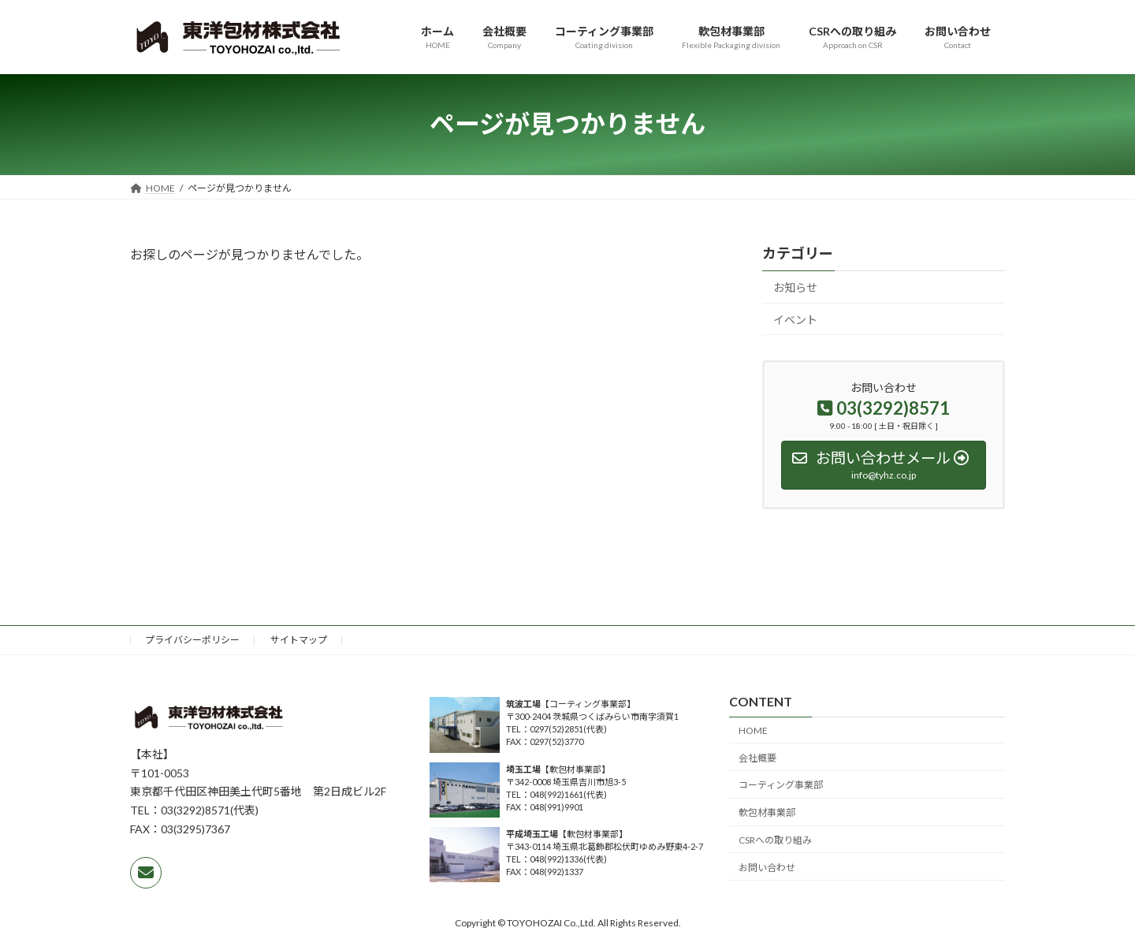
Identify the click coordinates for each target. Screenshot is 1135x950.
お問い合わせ (767, 867)
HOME (753, 730)
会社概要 (757, 757)
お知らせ (795, 287)
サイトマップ (298, 640)
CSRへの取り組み (775, 840)
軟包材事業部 (767, 812)
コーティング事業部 (781, 785)
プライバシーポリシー (192, 640)
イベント (795, 319)
